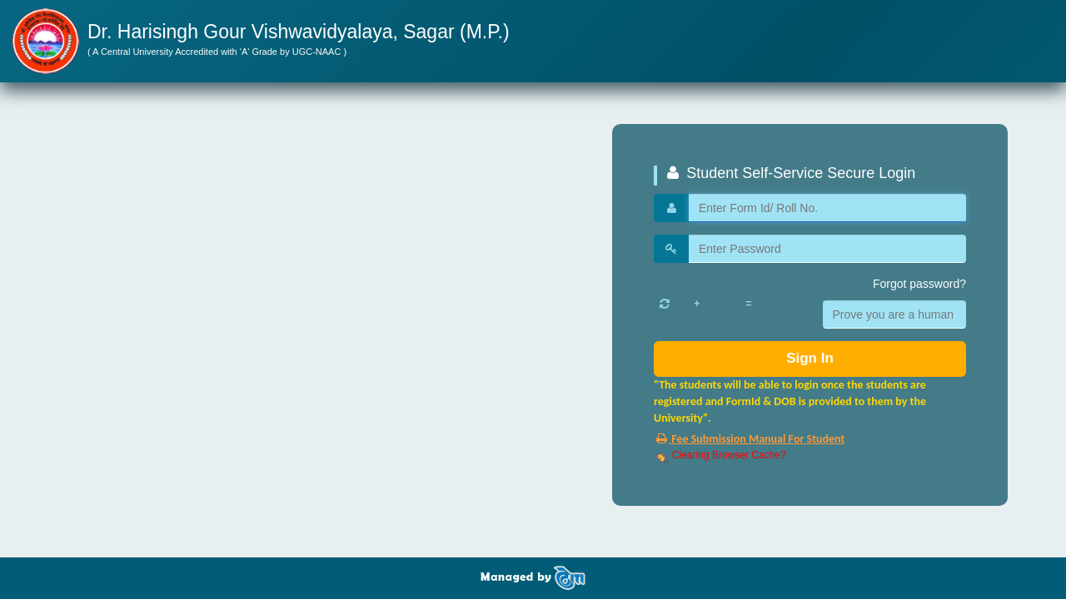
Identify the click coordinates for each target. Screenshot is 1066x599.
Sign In (810, 358)
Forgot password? (919, 283)
